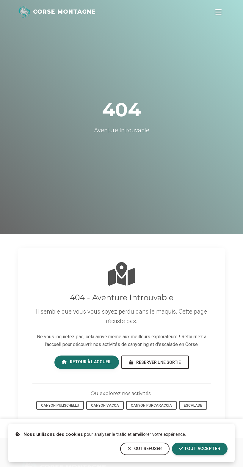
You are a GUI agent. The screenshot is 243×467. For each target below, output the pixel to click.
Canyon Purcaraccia (151, 405)
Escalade (193, 405)
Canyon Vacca (105, 405)
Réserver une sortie (155, 362)
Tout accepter (199, 448)
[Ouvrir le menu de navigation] (218, 12)
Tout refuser (145, 448)
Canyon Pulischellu (60, 405)
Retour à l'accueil (87, 361)
